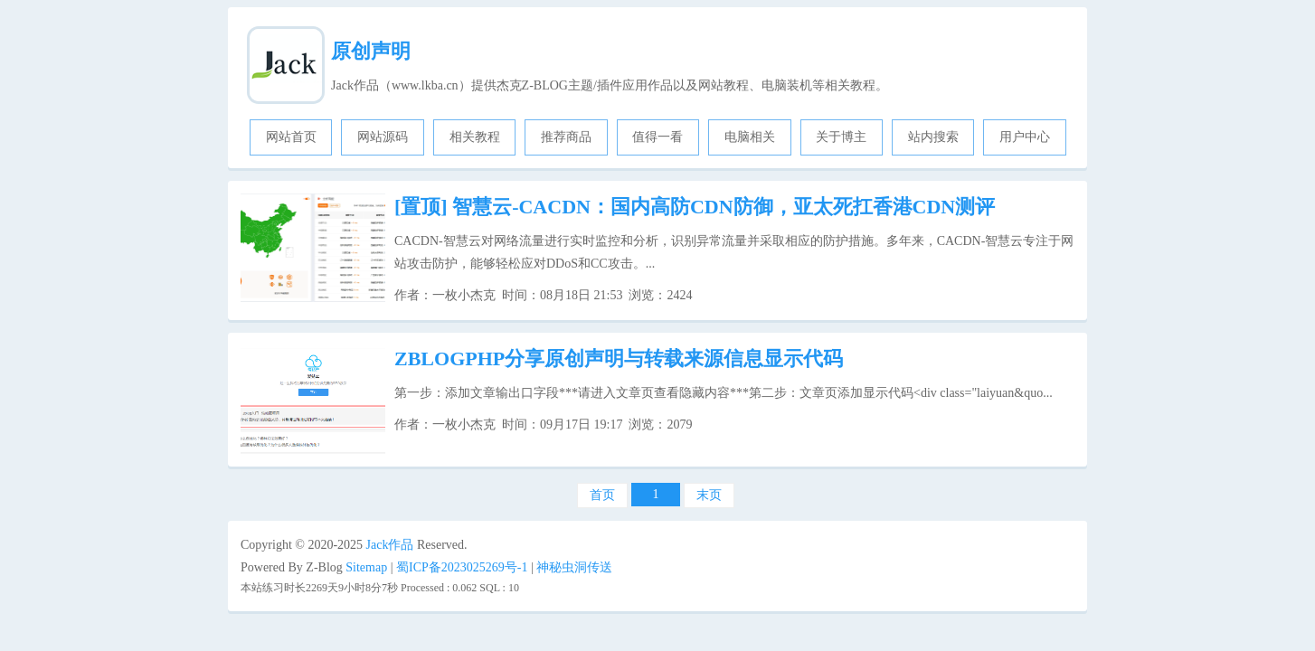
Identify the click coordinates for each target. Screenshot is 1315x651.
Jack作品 (390, 545)
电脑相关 (749, 137)
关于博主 (841, 137)
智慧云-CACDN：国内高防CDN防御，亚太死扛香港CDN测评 (694, 206)
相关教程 (474, 137)
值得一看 (657, 137)
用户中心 (1024, 137)
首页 (602, 495)
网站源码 (382, 137)
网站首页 (291, 137)
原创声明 (371, 51)
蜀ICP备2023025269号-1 (461, 567)
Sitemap (366, 567)
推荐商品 (566, 137)
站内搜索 (933, 137)
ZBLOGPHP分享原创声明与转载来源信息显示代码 (618, 358)
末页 (709, 495)
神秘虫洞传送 (574, 567)
